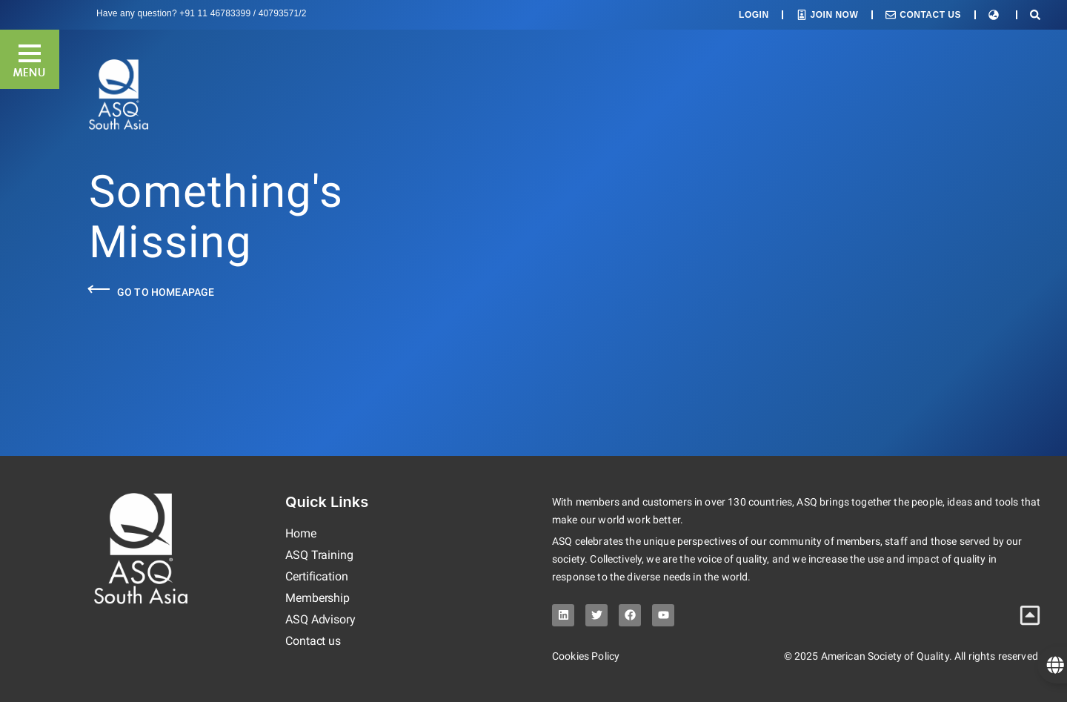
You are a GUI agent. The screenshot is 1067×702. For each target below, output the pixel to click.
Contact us (313, 641)
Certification (316, 576)
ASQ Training (319, 555)
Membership (317, 598)
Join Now (835, 15)
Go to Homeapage (165, 292)
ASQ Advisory (320, 619)
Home (300, 533)
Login (754, 15)
